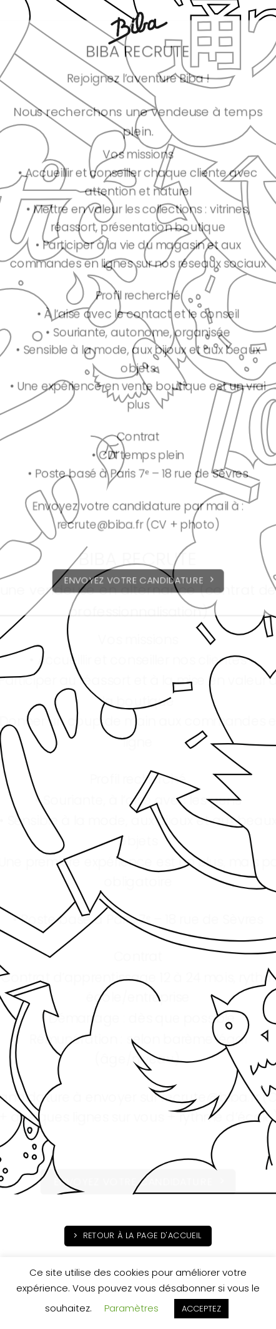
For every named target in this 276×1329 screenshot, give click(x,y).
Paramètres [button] (131, 1308)
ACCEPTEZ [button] (201, 1309)
